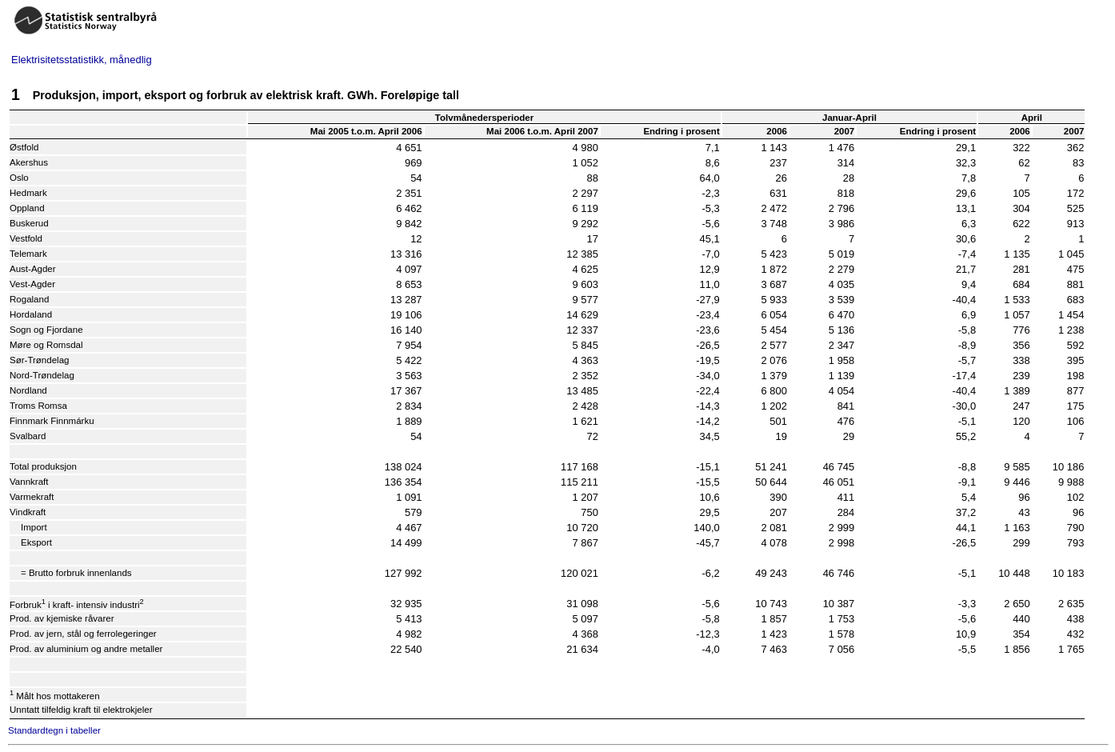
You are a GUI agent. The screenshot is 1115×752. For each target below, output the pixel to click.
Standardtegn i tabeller (54, 730)
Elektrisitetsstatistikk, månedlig (81, 60)
